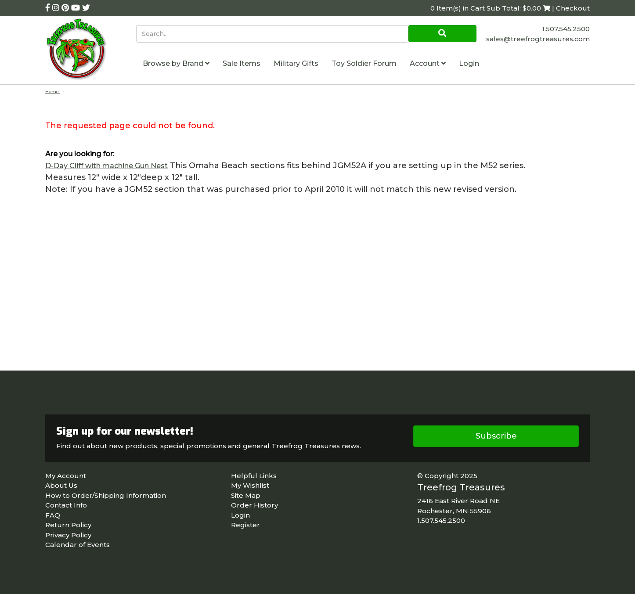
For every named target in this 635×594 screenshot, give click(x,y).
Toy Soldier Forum (364, 63)
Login (469, 63)
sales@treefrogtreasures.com (538, 39)
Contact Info (66, 505)
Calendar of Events (77, 544)
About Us (61, 485)
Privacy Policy (68, 535)
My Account (65, 476)
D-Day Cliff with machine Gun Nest (106, 166)
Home (52, 91)
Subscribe (496, 436)
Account (428, 63)
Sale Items (241, 63)
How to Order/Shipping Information (105, 495)
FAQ (52, 515)
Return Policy (68, 525)
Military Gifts (296, 63)
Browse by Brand (176, 63)
